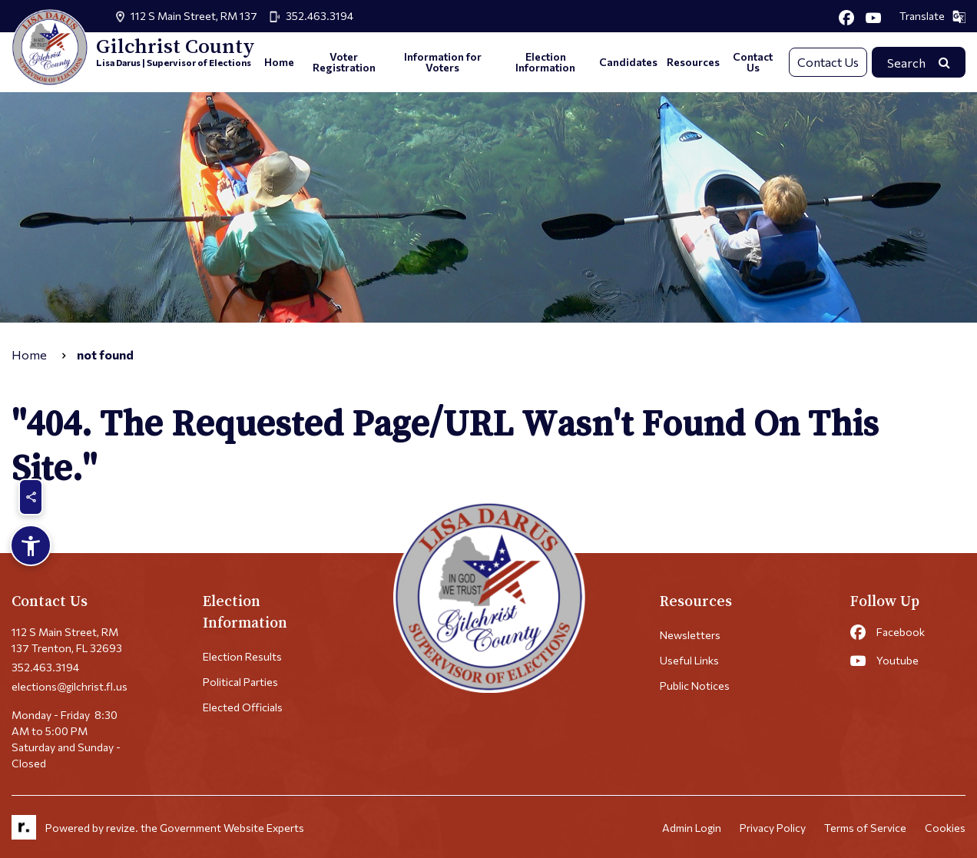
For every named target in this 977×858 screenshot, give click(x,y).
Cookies (945, 827)
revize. (122, 827)
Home (279, 61)
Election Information (545, 62)
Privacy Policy (773, 827)
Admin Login (691, 827)
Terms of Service (865, 827)
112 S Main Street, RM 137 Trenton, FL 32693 (67, 639)
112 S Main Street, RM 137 (194, 15)
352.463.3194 (319, 15)
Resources (693, 61)
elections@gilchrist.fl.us (70, 686)
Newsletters (690, 634)
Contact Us (753, 62)
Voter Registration (344, 62)
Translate (932, 16)
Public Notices (695, 685)
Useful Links (689, 660)
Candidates (628, 61)
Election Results (242, 656)
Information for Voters (443, 62)
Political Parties (240, 681)
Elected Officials (243, 707)
